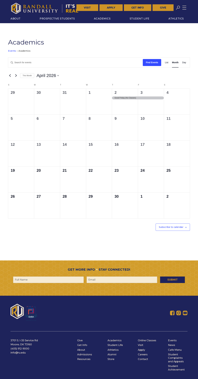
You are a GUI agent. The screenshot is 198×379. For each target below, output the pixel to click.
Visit (87, 7)
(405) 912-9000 (20, 348)
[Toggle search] (178, 7)
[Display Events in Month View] (175, 62)
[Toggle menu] (184, 7)
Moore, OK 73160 (21, 344)
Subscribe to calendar (171, 227)
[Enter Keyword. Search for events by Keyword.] (75, 62)
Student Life (139, 18)
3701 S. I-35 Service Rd (24, 340)
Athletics (176, 18)
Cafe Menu (175, 349)
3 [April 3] (141, 92)
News (171, 345)
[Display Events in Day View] (184, 62)
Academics (102, 18)
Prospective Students (57, 18)
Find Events (152, 62)
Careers (143, 354)
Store (111, 359)
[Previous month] (10, 75)
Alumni (112, 354)
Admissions (84, 354)
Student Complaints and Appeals (176, 358)
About (16, 18)
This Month (27, 76)
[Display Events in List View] (166, 62)
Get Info (137, 7)
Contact (143, 359)
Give (163, 7)
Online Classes (147, 340)
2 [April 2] (115, 92)
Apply (111, 7)
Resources (83, 359)
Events (12, 50)
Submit (172, 279)
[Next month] (16, 75)
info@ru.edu (18, 352)
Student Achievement (176, 368)
